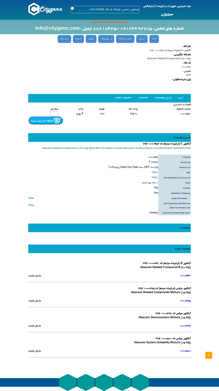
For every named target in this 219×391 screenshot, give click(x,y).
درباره (142, 39)
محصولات (105, 39)
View (155, 172)
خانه (154, 39)
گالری (91, 39)
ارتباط (78, 39)
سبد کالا (64, 39)
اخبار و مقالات (125, 39)
